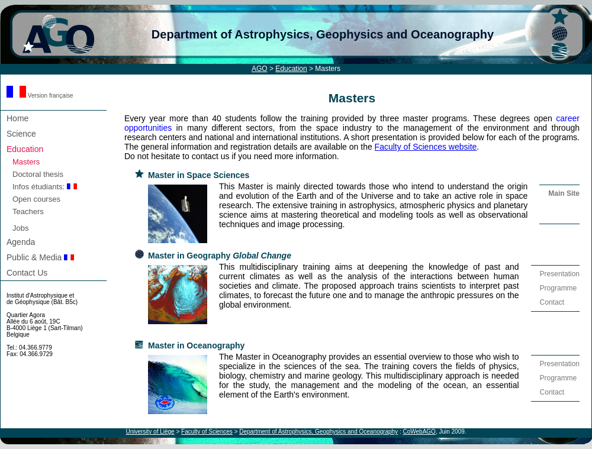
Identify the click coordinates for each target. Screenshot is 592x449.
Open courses (36, 199)
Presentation (560, 274)
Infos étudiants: (44, 186)
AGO (260, 68)
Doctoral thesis (37, 174)
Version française (40, 95)
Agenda (21, 242)
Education (291, 68)
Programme (558, 288)
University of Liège (150, 431)
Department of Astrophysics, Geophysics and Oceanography (323, 34)
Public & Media (40, 257)
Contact (552, 302)
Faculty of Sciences (207, 431)
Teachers (28, 211)
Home (17, 118)
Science (21, 133)
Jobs (20, 228)
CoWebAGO (419, 431)
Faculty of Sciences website (426, 146)
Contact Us (27, 272)
